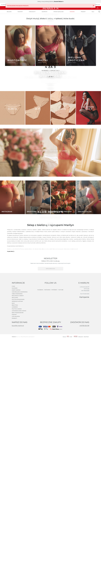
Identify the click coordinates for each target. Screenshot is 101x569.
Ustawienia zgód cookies (19, 540)
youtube (60, 519)
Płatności (15, 517)
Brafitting (15, 534)
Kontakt (14, 544)
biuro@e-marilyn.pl (18, 555)
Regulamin (15, 527)
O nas (13, 516)
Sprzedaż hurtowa (17, 531)
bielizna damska (46, 466)
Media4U (14, 566)
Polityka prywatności (18, 529)
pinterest (54, 519)
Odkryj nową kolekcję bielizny (50, 1)
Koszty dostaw (16, 519)
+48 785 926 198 (84, 555)
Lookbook (15, 536)
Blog (13, 533)
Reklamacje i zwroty (18, 525)
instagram (47, 519)
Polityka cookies (17, 538)
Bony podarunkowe (17, 542)
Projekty (14, 548)
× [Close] (93, 5)
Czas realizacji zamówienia (19, 521)
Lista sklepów (16, 546)
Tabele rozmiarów (17, 523)
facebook (40, 519)
